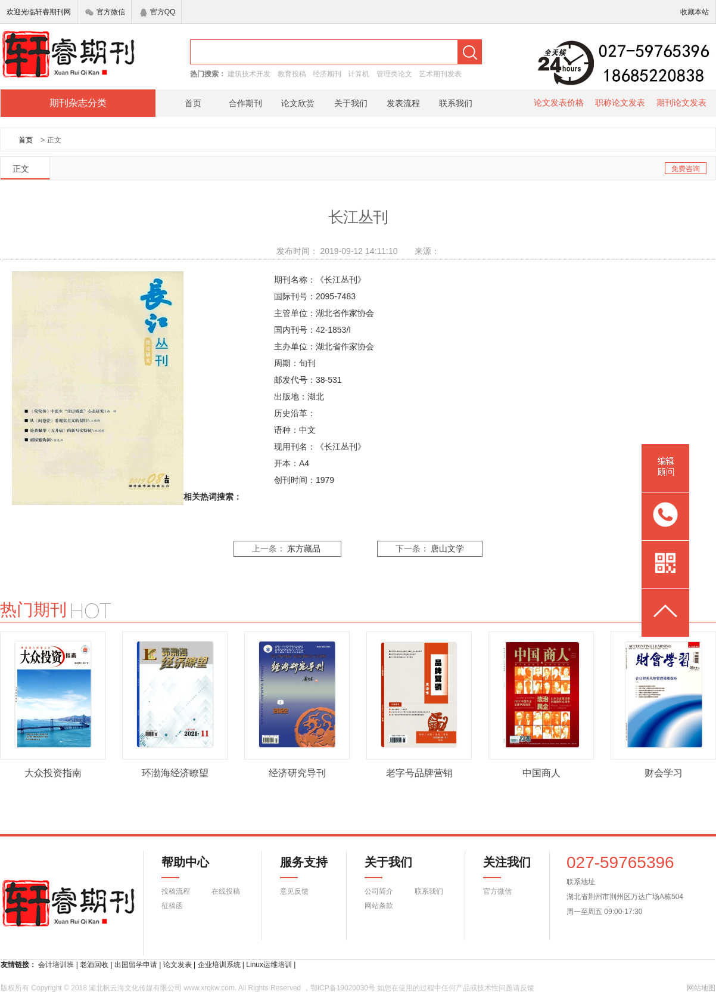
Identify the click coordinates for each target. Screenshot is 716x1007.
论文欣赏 (298, 103)
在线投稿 (225, 891)
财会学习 (664, 773)
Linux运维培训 (269, 964)
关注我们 (499, 867)
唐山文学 (447, 548)
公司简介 (379, 891)
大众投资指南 (53, 773)
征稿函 (172, 905)
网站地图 (701, 988)
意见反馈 (294, 891)
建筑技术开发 (249, 74)
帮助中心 (185, 867)
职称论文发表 (620, 102)
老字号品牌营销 (419, 773)
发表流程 (403, 103)
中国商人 (541, 773)
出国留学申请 (135, 964)
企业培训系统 (219, 964)
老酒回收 (94, 964)
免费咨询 (685, 169)
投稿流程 (175, 891)
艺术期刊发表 (440, 74)
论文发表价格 (559, 102)
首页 (193, 103)
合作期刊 (245, 103)
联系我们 (455, 103)
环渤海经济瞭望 (175, 773)
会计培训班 (56, 964)
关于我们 (351, 103)
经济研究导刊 (297, 773)
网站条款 (379, 905)
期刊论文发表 (681, 102)
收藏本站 (694, 12)
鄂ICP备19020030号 (342, 988)
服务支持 (296, 867)
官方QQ (158, 12)
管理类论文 (394, 74)
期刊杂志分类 (78, 103)
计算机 (358, 74)
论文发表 (177, 964)
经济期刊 (327, 74)
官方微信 (105, 12)
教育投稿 (292, 74)
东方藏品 (303, 548)
